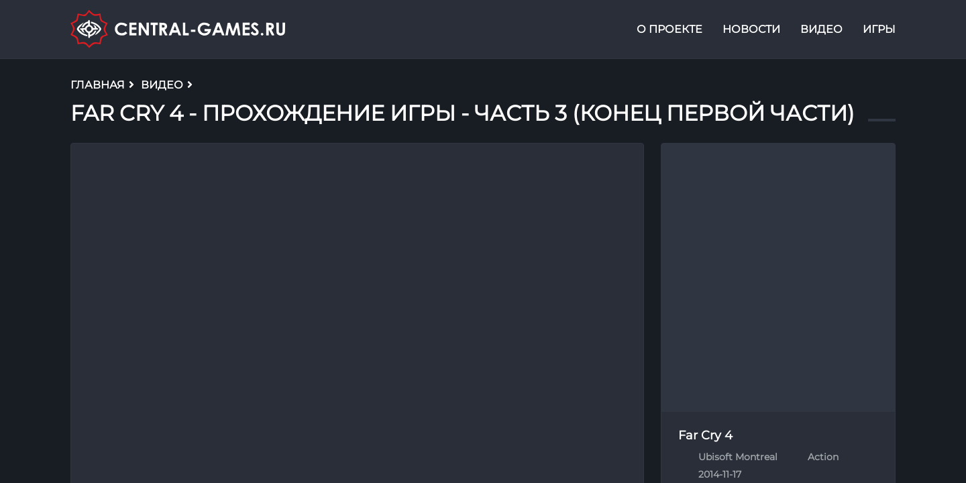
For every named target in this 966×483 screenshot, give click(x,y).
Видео (821, 29)
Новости (751, 29)
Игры (879, 29)
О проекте (669, 29)
